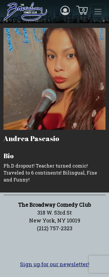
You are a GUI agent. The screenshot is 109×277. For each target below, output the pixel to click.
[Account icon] (65, 9)
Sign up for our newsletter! (54, 264)
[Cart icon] (82, 9)
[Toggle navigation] (98, 11)
